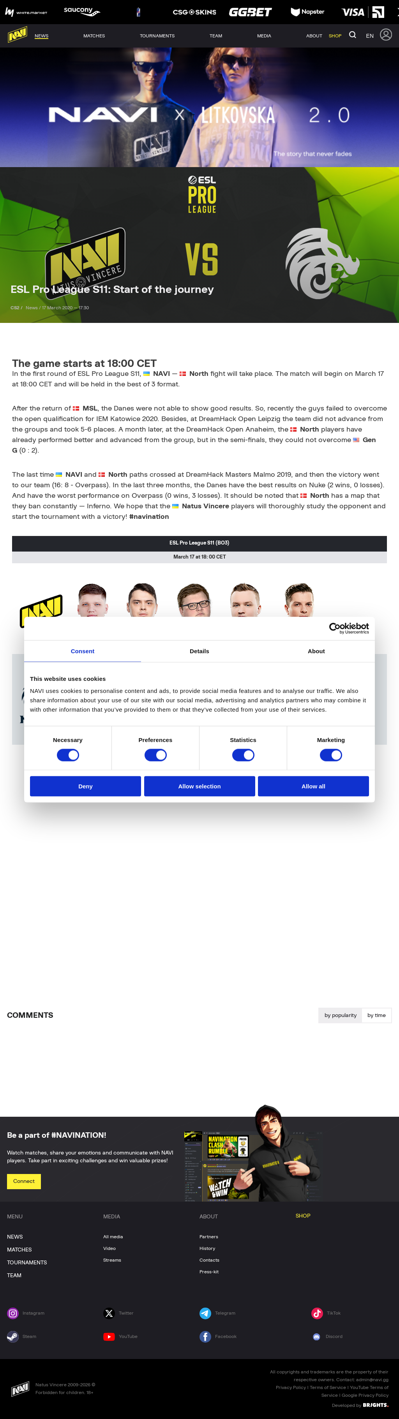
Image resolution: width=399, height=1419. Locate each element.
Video (109, 1248)
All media (113, 1236)
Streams (112, 1260)
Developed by (360, 1405)
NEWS (15, 1237)
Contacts (209, 1260)
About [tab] (316, 650)
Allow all (313, 786)
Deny (85, 786)
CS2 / (17, 307)
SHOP (303, 1216)
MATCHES (19, 1250)
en (370, 36)
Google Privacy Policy (365, 1395)
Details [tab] (199, 650)
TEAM (14, 1275)
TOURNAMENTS (27, 1263)
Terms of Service (328, 1387)
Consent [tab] (83, 650)
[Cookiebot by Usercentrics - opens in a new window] (335, 628)
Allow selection (199, 786)
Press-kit (209, 1271)
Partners (209, 1236)
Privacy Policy (291, 1387)
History (207, 1248)
